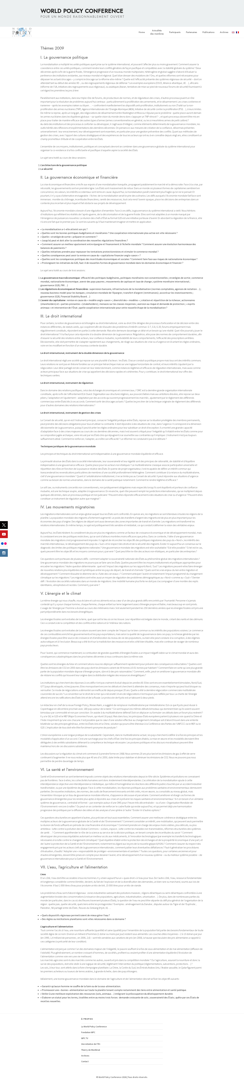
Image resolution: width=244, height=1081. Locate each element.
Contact (85, 1061)
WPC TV (84, 1038)
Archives (224, 32)
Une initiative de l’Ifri (90, 1044)
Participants (175, 32)
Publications (208, 32)
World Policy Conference (81, 11)
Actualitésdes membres (157, 32)
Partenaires (191, 32)
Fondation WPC (88, 1032)
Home (142, 32)
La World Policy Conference (94, 1026)
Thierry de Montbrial (90, 1049)
